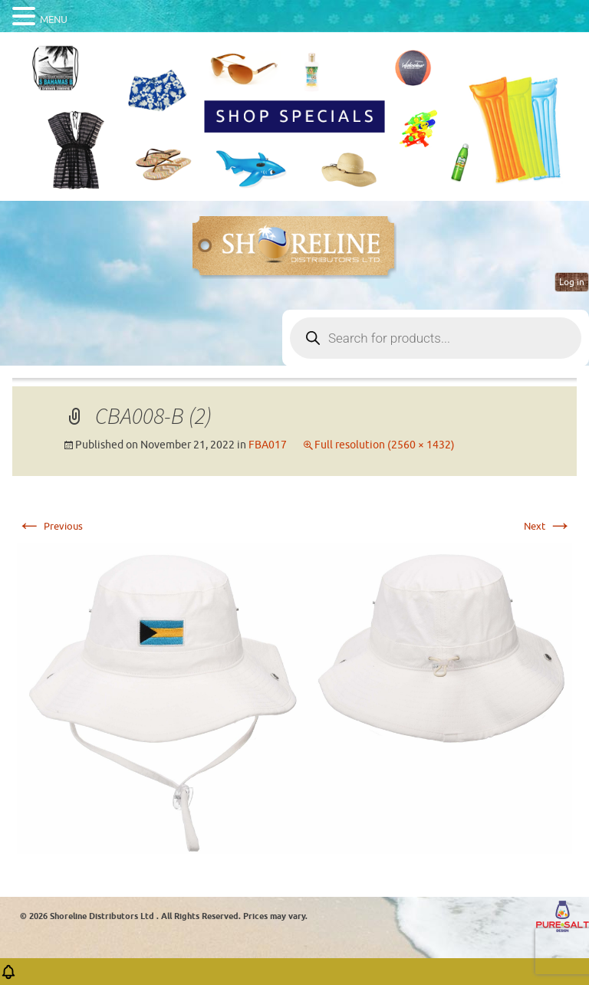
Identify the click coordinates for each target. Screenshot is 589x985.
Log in (571, 282)
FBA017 (267, 444)
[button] (8, 976)
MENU (53, 19)
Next (548, 526)
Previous (50, 526)
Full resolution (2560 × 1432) (384, 444)
